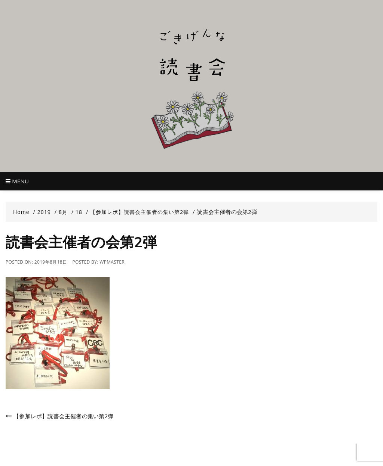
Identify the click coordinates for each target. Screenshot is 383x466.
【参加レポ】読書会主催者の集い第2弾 (63, 416)
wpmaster (112, 262)
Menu (17, 181)
